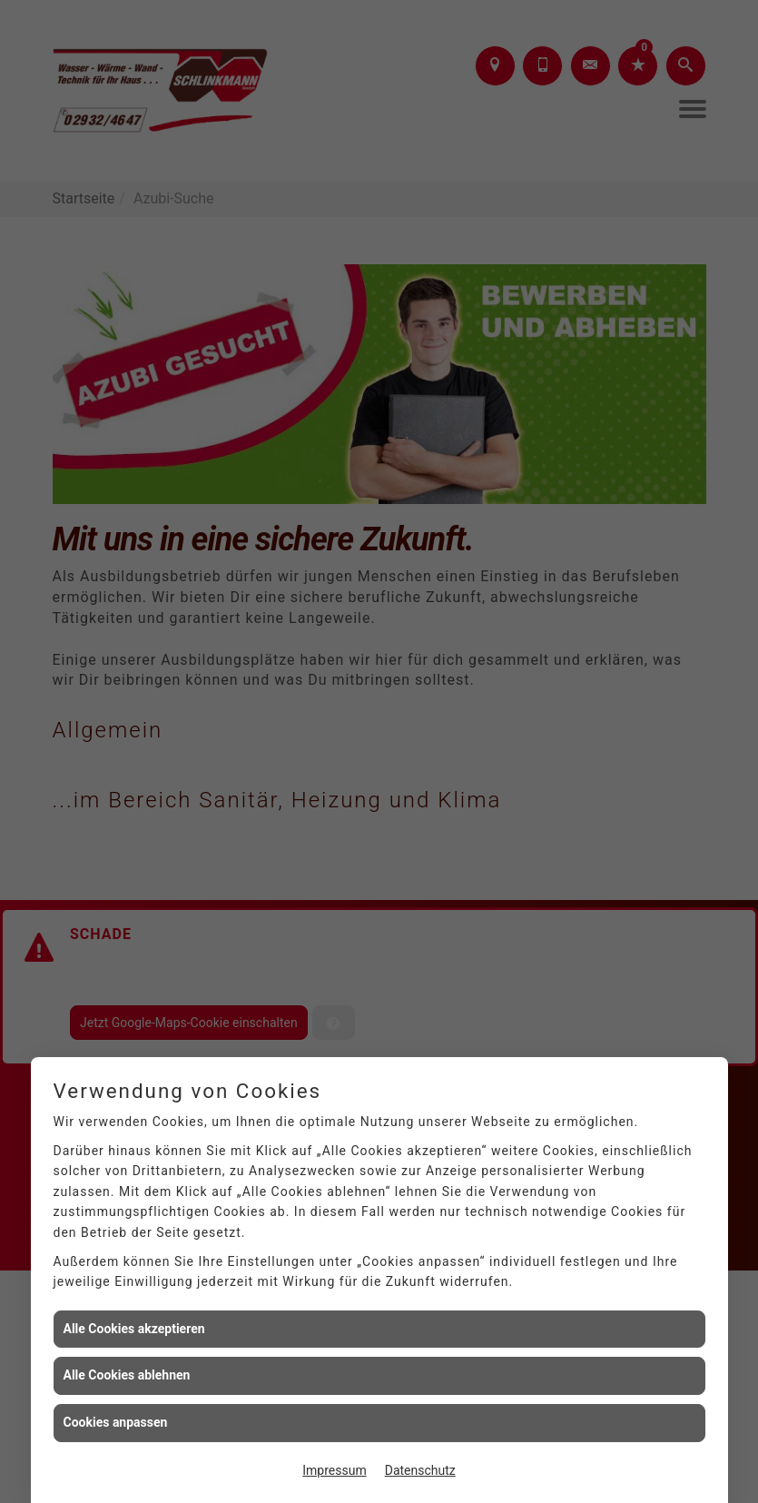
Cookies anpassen (116, 1422)
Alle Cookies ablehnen (127, 1375)
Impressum (334, 1470)
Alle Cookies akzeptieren (134, 1328)
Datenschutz (420, 1470)
